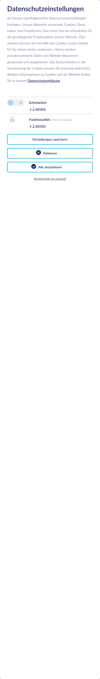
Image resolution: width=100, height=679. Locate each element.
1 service (37, 109)
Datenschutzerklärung (44, 81)
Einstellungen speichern (50, 139)
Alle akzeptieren (50, 167)
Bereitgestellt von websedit (50, 178)
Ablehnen (50, 153)
